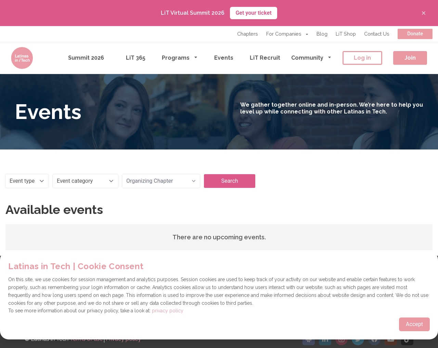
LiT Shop (346, 34)
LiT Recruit (265, 58)
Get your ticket (253, 13)
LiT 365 (135, 58)
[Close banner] (423, 13)
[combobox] (161, 181)
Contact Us (376, 34)
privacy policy (167, 310)
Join (410, 58)
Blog (322, 34)
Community (311, 57)
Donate (415, 34)
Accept (414, 324)
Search (229, 181)
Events (223, 58)
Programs (180, 57)
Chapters (247, 34)
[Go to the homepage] (22, 58)
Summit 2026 (86, 58)
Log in (362, 58)
